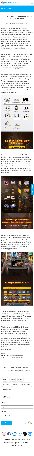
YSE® (15, 384)
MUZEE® (6, 384)
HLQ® (13, 379)
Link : (5, 379)
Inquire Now (32, 189)
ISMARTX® (7, 390)
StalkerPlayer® (26, 384)
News (9, 8)
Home (3, 8)
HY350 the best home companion (18, 367)
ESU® (20, 379)
